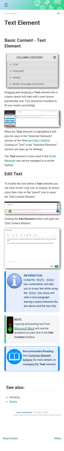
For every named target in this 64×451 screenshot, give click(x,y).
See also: (15, 387)
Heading (14, 397)
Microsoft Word (24, 328)
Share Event (10, 438)
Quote (13, 401)
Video (57, 438)
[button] (6, 5)
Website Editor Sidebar (36, 140)
